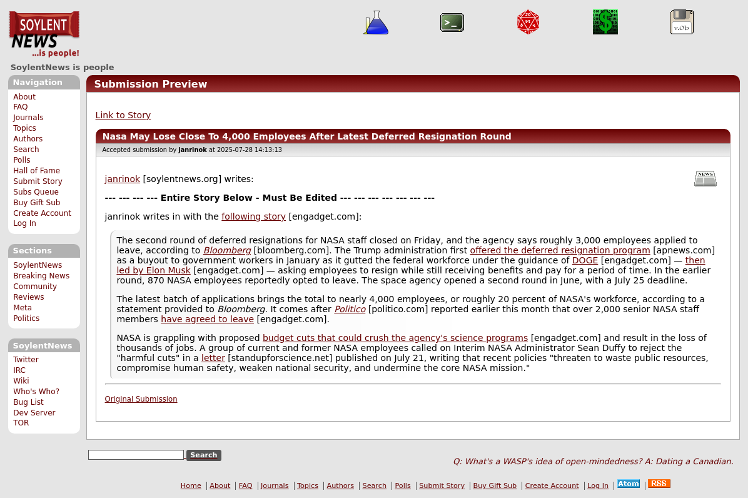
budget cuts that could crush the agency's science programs (395, 338)
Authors (28, 139)
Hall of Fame (36, 170)
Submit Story (38, 181)
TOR (21, 423)
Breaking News (41, 276)
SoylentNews (44, 34)
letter (213, 358)
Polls (21, 160)
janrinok (123, 179)
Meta (22, 307)
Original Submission (141, 399)
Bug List (28, 402)
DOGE (585, 260)
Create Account (42, 213)
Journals (28, 117)
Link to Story (123, 115)
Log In (24, 223)
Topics (24, 128)
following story (253, 216)
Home (191, 486)
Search (26, 149)
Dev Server (34, 413)
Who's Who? (36, 391)
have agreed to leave (207, 319)
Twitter (25, 359)
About (24, 97)
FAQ (20, 107)
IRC (19, 370)
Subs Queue (36, 192)
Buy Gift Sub (36, 202)
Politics (26, 318)
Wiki (21, 381)
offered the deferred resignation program (560, 250)
